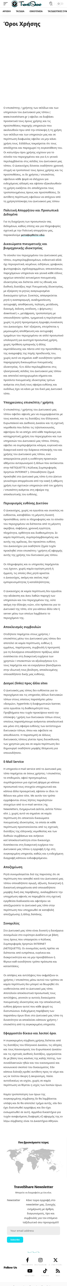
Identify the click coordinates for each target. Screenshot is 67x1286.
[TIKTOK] (45, 1271)
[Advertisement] (33, 64)
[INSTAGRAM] (40, 1260)
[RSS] (58, 1271)
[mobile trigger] (6, 3)
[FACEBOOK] (27, 1260)
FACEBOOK (27, 1265)
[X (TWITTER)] (55, 1260)
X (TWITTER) (55, 1265)
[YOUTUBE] (30, 1271)
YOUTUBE (30, 1276)
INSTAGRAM (40, 1265)
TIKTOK (45, 1276)
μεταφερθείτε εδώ (32, 235)
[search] (51, 4)
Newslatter (13, 1200)
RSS (58, 1276)
